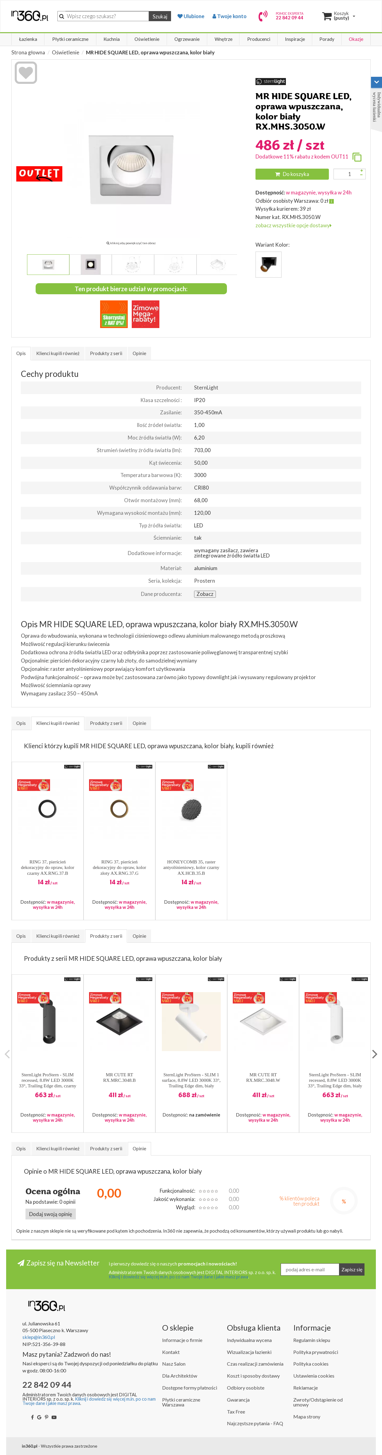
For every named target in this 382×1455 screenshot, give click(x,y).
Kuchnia (111, 39)
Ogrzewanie (187, 39)
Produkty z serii (106, 353)
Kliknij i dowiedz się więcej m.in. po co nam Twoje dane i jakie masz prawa (178, 1276)
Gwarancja (238, 1399)
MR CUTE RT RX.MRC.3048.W (263, 1077)
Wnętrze (223, 39)
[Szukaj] (107, 16)
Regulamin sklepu (311, 1340)
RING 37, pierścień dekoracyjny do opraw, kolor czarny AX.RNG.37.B (47, 867)
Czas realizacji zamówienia (255, 1364)
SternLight (206, 387)
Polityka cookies (311, 1364)
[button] (72, 767)
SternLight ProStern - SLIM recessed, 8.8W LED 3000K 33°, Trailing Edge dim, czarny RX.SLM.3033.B (47, 1080)
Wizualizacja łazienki (249, 1352)
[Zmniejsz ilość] (361, 175)
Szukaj (160, 16)
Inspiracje (295, 39)
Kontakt (171, 1352)
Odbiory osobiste (245, 1387)
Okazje (356, 39)
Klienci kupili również (58, 353)
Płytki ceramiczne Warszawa (181, 1402)
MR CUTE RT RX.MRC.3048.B (119, 1077)
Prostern (204, 580)
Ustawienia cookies (313, 1376)
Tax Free (236, 1411)
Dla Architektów (179, 1376)
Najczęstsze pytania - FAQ (255, 1423)
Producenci (258, 39)
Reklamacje (305, 1387)
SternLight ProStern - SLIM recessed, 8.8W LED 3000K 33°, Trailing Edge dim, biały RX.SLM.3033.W (335, 1080)
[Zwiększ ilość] (362, 171)
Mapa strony (306, 1416)
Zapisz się (351, 1269)
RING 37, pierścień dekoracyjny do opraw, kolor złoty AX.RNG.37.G (119, 867)
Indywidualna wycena (249, 1340)
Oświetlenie (146, 39)
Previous (7, 1054)
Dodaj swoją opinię (50, 1214)
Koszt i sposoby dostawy (253, 1376)
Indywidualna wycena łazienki (377, 107)
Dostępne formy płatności (189, 1387)
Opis (21, 353)
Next (375, 1054)
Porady (326, 39)
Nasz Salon (173, 1364)
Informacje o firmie (182, 1340)
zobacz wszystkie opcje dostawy (293, 225)
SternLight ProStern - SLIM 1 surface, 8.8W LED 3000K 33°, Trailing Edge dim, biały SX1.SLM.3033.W (191, 1080)
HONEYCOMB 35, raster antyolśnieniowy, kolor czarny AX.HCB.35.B (191, 867)
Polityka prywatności (315, 1352)
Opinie (139, 353)
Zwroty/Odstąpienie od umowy (318, 1402)
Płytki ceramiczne (70, 39)
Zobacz (205, 594)
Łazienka (28, 39)
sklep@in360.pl (38, 1337)
